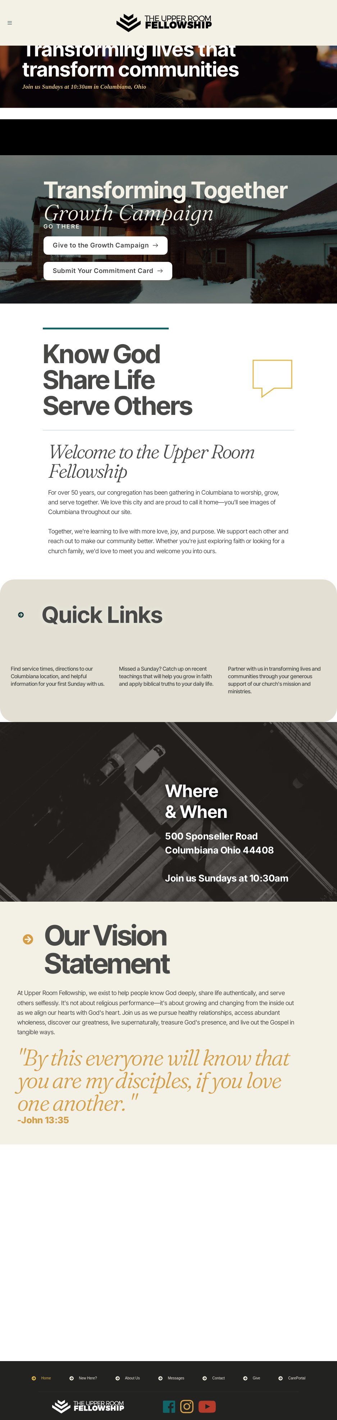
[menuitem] (41, 1378)
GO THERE (62, 226)
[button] (15, 22)
